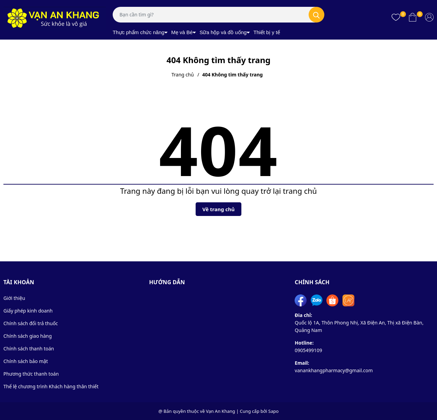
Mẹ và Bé (182, 32)
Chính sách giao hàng (27, 336)
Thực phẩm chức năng (138, 32)
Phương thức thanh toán (31, 374)
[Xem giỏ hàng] (412, 17)
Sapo (273, 411)
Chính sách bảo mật (25, 361)
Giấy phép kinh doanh (28, 310)
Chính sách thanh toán (28, 348)
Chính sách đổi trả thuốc (30, 323)
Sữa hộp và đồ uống (222, 32)
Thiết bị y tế (266, 32)
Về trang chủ (218, 209)
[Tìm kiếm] (316, 15)
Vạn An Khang (220, 411)
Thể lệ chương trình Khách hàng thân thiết (51, 386)
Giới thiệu (14, 298)
